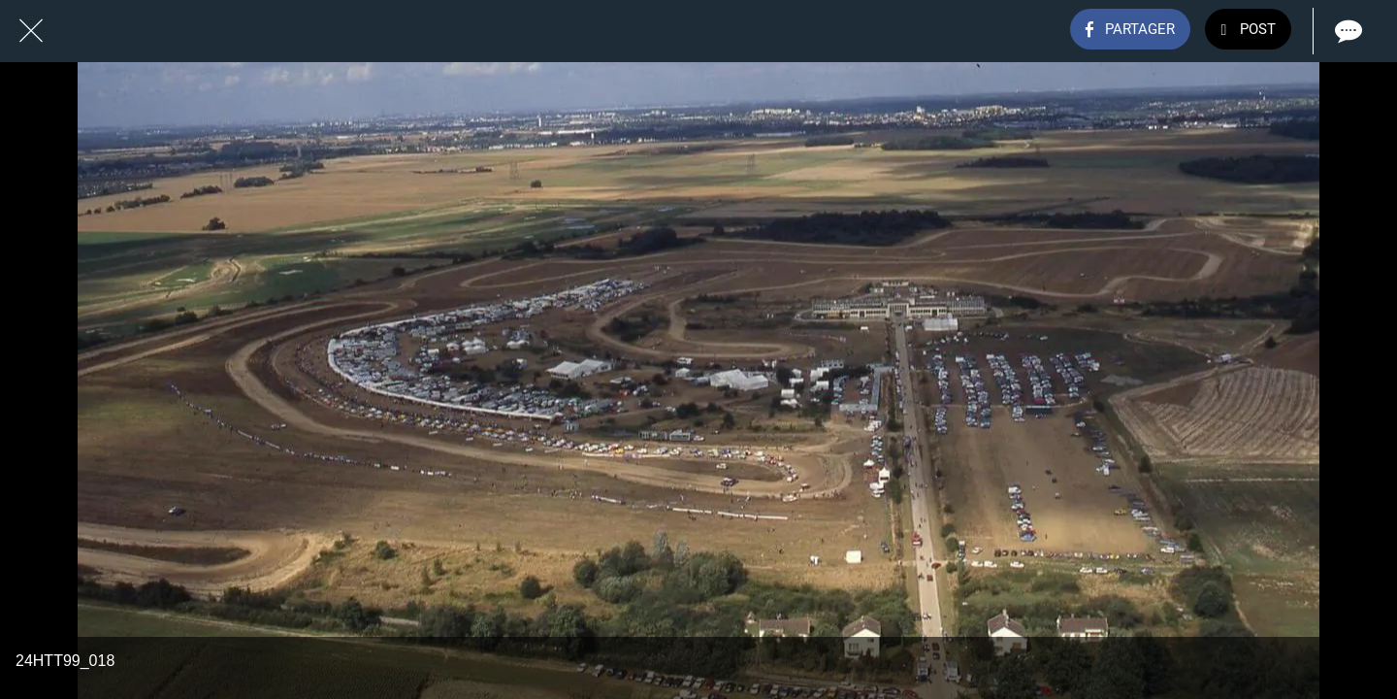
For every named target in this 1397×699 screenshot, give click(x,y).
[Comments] (1346, 31)
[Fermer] (31, 31)
